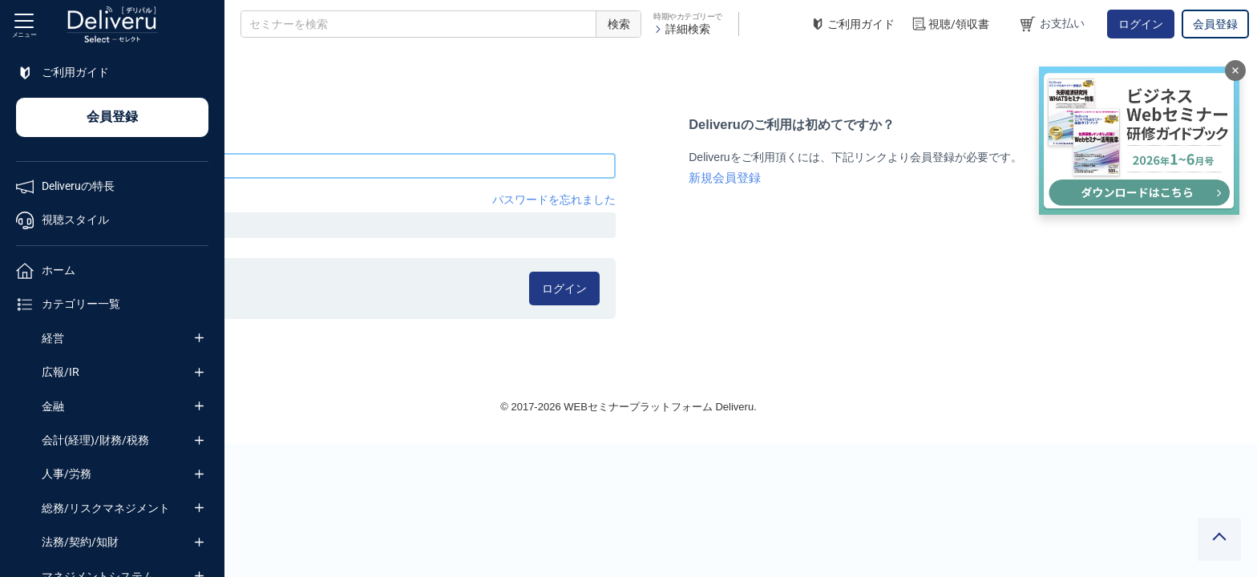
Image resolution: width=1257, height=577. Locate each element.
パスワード (268, 199)
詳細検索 (681, 28)
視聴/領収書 (950, 24)
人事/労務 (66, 473)
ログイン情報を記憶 (315, 282)
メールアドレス (279, 140)
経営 (53, 338)
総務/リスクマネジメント (106, 508)
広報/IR (60, 371)
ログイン (1140, 24)
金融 (53, 406)
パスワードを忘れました (668, 199)
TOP (253, 63)
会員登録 (1215, 24)
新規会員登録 (834, 178)
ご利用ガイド (852, 24)
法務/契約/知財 (80, 541)
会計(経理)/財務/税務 (95, 440)
